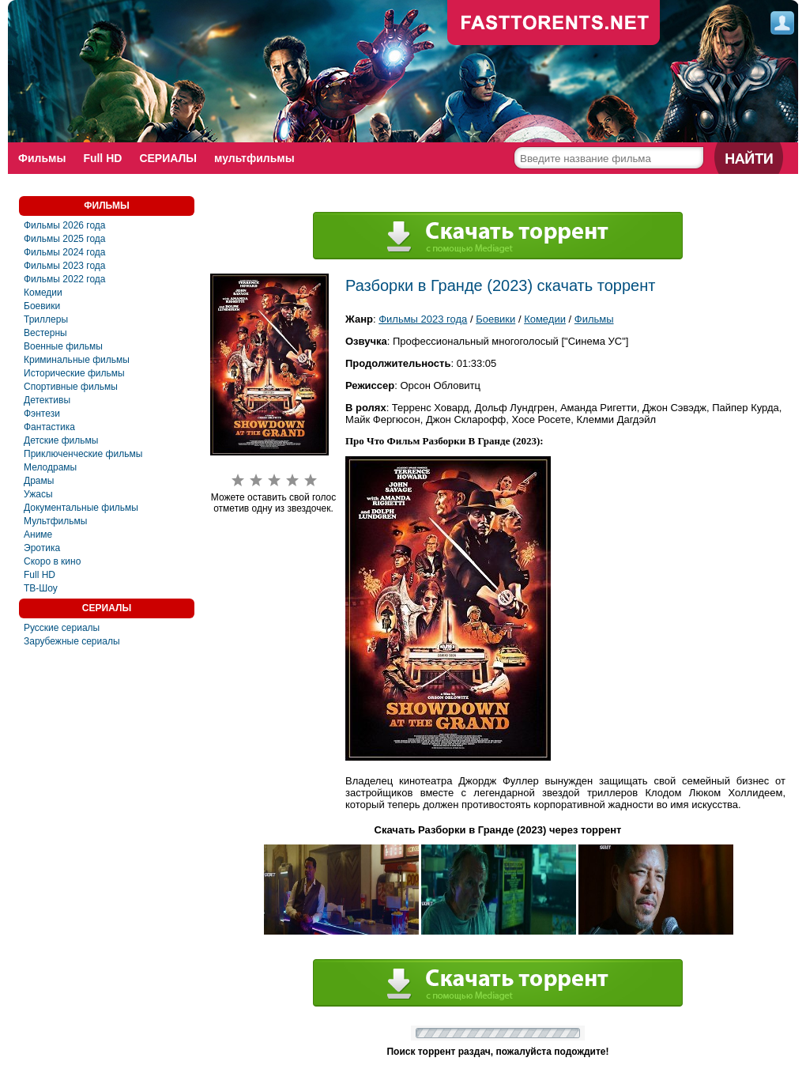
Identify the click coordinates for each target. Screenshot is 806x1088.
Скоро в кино (52, 561)
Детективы (47, 400)
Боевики (42, 306)
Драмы (39, 480)
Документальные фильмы (81, 507)
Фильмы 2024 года (65, 252)
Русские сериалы (62, 627)
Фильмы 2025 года (65, 238)
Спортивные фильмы (71, 386)
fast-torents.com (554, 23)
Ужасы (38, 494)
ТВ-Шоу (41, 588)
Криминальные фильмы (77, 359)
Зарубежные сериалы (72, 641)
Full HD (102, 158)
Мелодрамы (50, 467)
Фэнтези (42, 413)
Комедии (43, 292)
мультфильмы (254, 158)
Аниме (38, 534)
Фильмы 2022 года (65, 279)
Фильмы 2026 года (65, 225)
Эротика (42, 547)
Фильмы (42, 158)
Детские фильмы (61, 440)
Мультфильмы (55, 521)
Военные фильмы (63, 346)
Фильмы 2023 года (65, 265)
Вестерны (45, 332)
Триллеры (46, 319)
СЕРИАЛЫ (168, 158)
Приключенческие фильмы (83, 453)
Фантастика (49, 427)
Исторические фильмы (74, 373)
